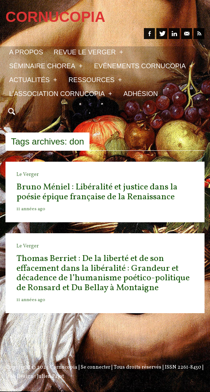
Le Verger (27, 174)
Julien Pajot (50, 376)
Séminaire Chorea (46, 66)
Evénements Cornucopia (143, 66)
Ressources (95, 80)
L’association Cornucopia (60, 93)
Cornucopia (63, 367)
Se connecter (95, 367)
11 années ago (30, 209)
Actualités (33, 80)
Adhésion (140, 93)
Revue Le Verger (88, 52)
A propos (26, 52)
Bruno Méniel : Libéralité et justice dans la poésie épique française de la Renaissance (96, 192)
